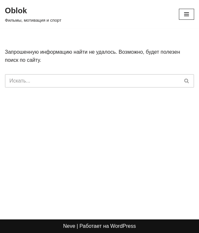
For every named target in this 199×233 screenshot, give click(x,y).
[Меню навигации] (186, 14)
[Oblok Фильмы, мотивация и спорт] (33, 14)
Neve (69, 226)
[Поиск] (92, 81)
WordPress (123, 226)
